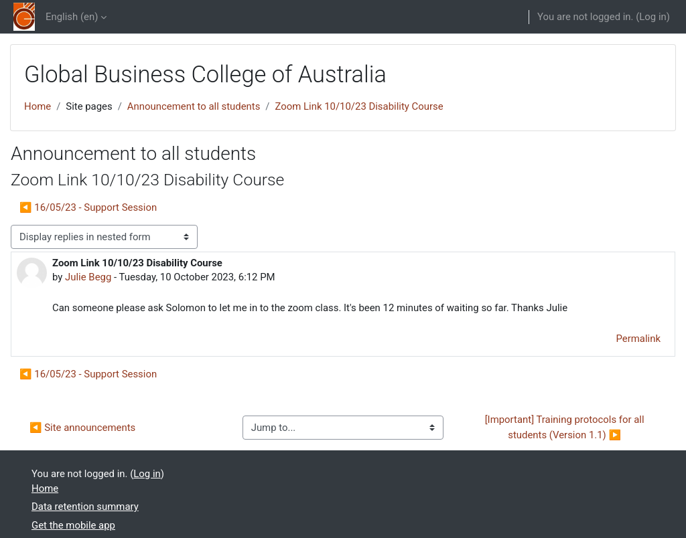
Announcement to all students (194, 106)
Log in (652, 17)
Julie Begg (88, 277)
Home (37, 106)
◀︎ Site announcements (82, 428)
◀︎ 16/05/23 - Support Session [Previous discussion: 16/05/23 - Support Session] (88, 207)
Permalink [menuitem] (638, 339)
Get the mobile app (73, 525)
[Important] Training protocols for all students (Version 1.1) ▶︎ (566, 427)
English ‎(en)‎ (72, 17)
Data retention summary (85, 507)
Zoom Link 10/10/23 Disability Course (359, 106)
